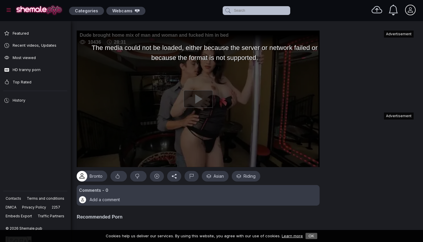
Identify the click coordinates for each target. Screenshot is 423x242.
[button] (200, 193)
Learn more (292, 235)
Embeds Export (19, 216)
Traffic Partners (51, 216)
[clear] (289, 10)
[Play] (200, 98)
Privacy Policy (34, 207)
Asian (219, 174)
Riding (249, 174)
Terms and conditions (46, 198)
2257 (56, 207)
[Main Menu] (9, 10)
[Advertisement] (369, 69)
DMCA (11, 207)
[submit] (227, 10)
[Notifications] (393, 10)
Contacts (13, 198)
